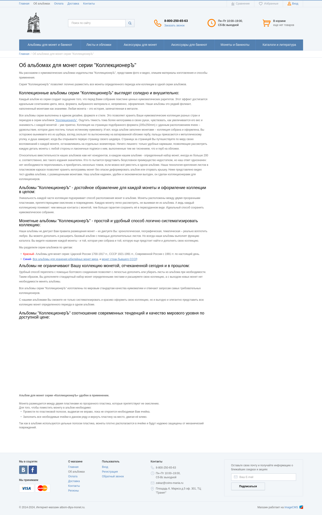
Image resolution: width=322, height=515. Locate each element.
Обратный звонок (113, 476)
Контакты (89, 3)
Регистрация (110, 471)
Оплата (58, 3)
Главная (24, 3)
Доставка (73, 3)
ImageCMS (293, 507)
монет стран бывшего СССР (119, 259)
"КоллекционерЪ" (66, 120)
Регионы (73, 490)
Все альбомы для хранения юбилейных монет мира (65, 259)
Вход (105, 467)
